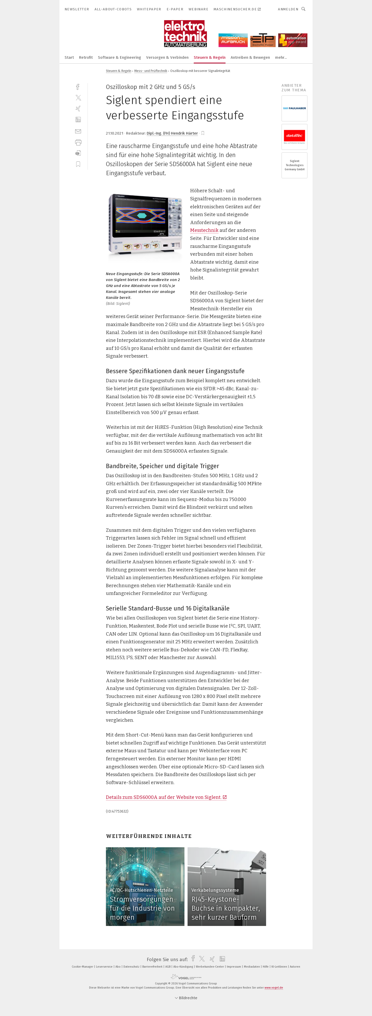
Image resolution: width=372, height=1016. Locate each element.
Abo (118, 966)
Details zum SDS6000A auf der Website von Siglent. (166, 797)
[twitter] (78, 97)
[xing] (78, 108)
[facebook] (78, 86)
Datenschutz (131, 966)
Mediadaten (252, 966)
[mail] (78, 131)
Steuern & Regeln (210, 57)
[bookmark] (203, 133)
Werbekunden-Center (210, 966)
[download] (78, 153)
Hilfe (266, 966)
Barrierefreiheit (152, 966)
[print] (78, 142)
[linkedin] (78, 119)
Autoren (295, 966)
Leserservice (104, 966)
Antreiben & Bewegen (250, 57)
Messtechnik (204, 230)
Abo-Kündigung (183, 966)
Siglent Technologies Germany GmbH (295, 165)
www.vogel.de (274, 987)
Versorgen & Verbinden (167, 57)
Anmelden (288, 9)
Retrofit (86, 57)
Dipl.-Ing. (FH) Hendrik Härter (172, 133)
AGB (168, 966)
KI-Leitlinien (280, 966)
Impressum (234, 966)
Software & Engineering (119, 57)
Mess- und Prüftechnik (150, 71)
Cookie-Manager (83, 966)
